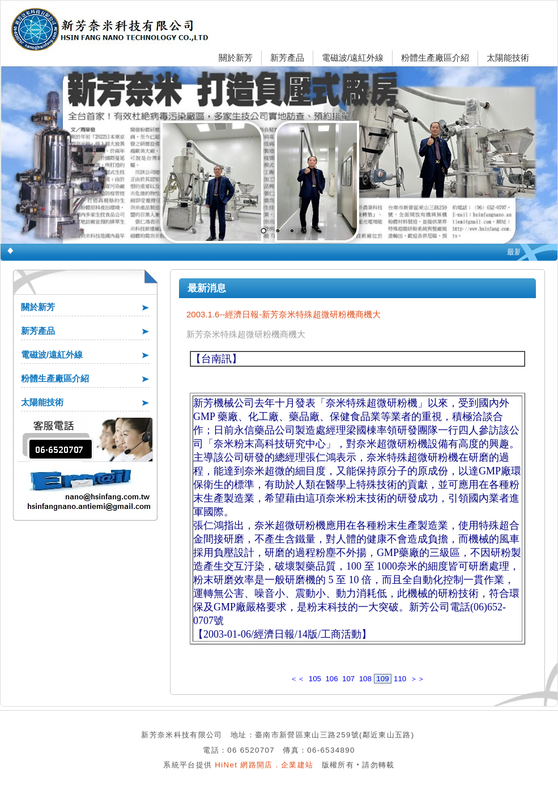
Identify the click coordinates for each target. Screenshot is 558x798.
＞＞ (417, 678)
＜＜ (297, 678)
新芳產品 (287, 57)
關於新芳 (236, 57)
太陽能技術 (508, 57)
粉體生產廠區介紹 (435, 57)
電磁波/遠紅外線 (353, 57)
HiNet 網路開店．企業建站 (264, 765)
